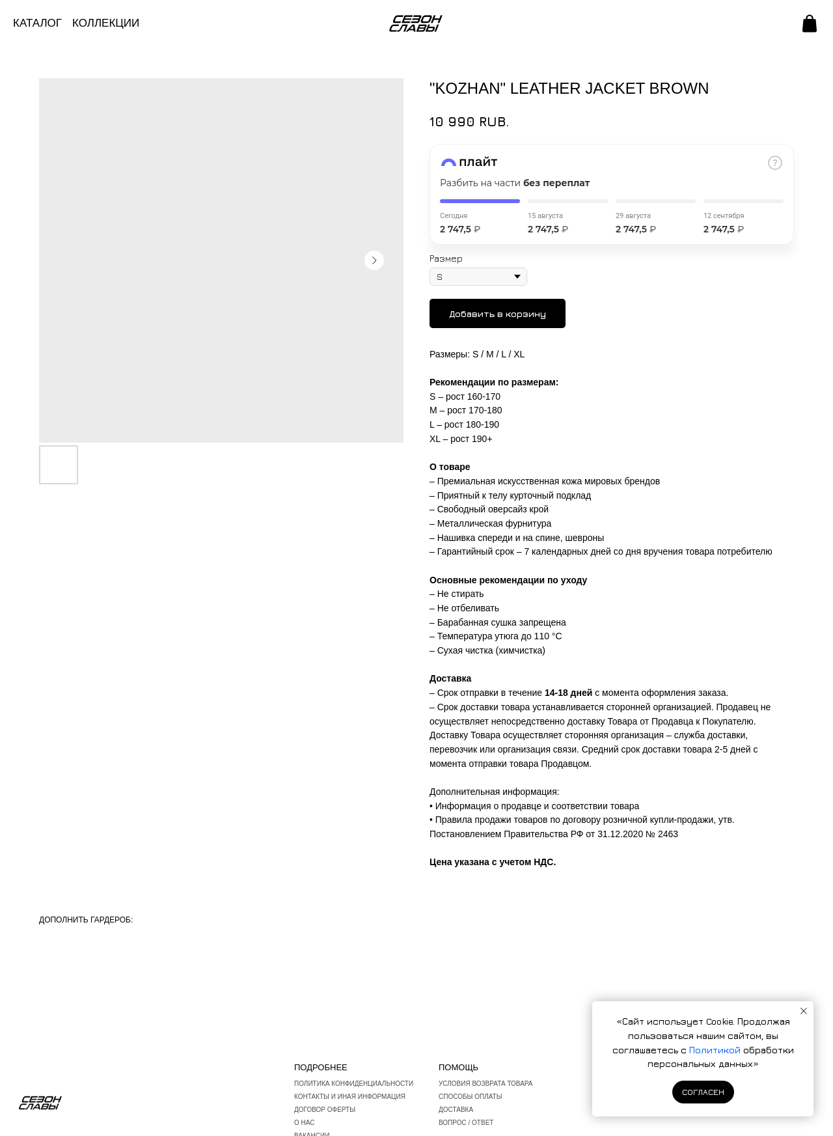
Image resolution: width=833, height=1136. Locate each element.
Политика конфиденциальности (353, 1083)
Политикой (716, 1049)
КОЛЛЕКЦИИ (105, 23)
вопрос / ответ (466, 1122)
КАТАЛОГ (37, 23)
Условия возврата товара (486, 1083)
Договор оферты (324, 1109)
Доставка (456, 1109)
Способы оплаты (470, 1096)
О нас (304, 1122)
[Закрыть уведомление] (803, 1011)
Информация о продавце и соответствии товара (537, 806)
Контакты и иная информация (349, 1096)
